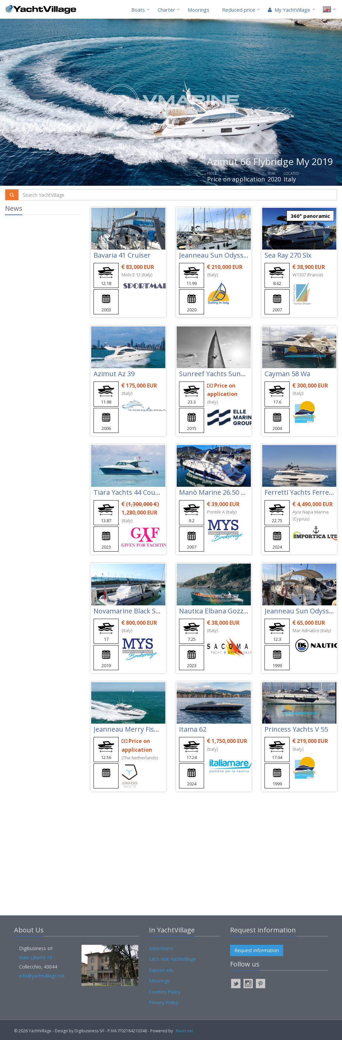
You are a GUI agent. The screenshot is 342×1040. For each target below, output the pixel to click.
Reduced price (238, 9)
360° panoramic (310, 215)
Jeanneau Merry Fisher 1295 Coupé (148, 729)
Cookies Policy (164, 992)
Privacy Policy (163, 1002)
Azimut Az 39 (114, 373)
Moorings (198, 9)
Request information (256, 950)
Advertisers (161, 948)
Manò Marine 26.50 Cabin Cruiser (231, 492)
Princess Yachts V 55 (296, 729)
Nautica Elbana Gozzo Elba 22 (225, 610)
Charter (166, 9)
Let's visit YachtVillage (172, 959)
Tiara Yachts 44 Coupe (128, 492)
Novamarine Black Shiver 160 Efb (145, 610)
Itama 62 (192, 729)
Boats (138, 9)
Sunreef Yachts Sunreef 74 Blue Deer (237, 373)
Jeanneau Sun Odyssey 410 (221, 255)
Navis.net (184, 1031)
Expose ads (161, 970)
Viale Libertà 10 (35, 957)
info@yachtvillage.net (42, 976)
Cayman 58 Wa (287, 373)
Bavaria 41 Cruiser (122, 255)
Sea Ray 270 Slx (288, 255)
